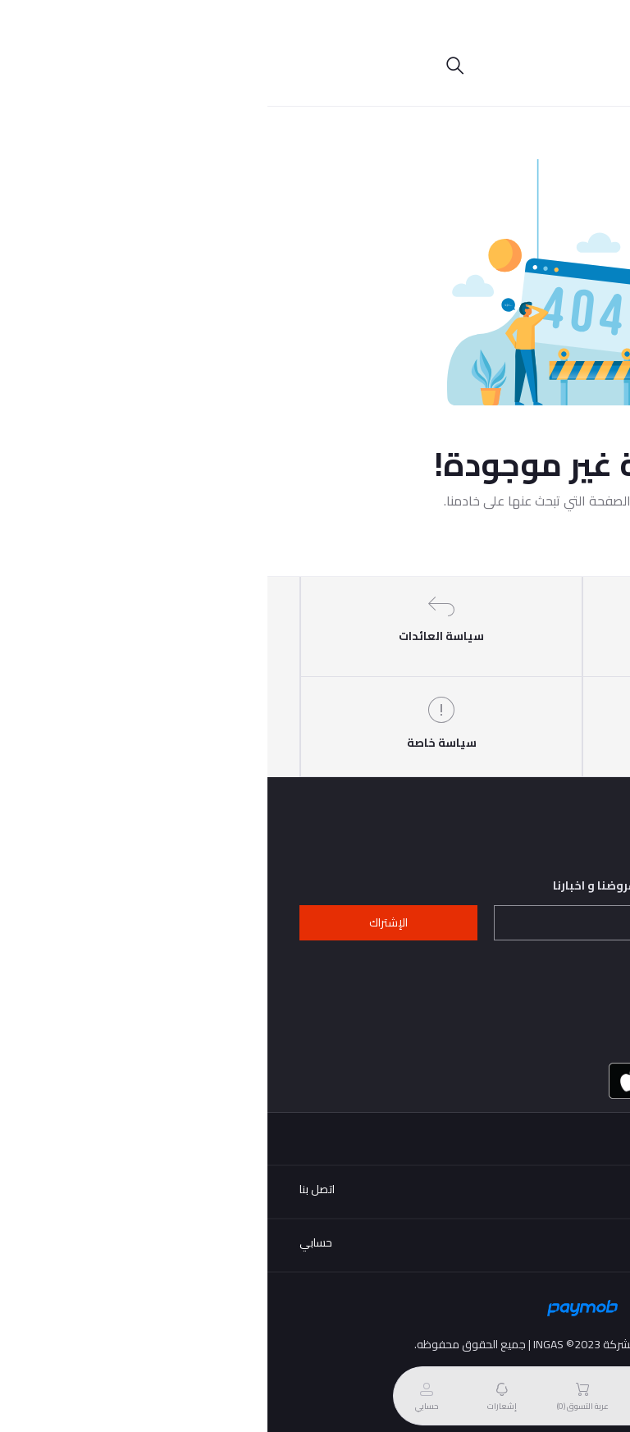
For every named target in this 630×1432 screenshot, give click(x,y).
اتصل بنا (49, 1189)
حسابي (48, 1242)
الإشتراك (121, 922)
